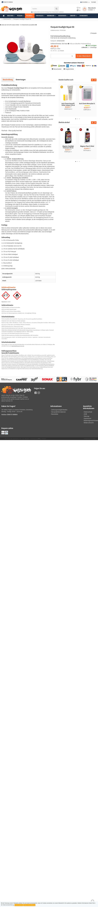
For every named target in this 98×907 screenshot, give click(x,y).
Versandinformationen (57, 411)
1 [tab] (76, 119)
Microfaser (62, 16)
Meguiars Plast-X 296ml (87, 146)
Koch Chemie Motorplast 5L (87, 103)
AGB (85, 414)
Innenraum (51, 16)
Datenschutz (87, 412)
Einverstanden (18, 905)
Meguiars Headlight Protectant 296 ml (68, 147)
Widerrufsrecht (88, 421)
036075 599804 (12, 414)
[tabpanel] (68, 99)
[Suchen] (42, 9)
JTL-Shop (92, 437)
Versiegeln (40, 16)
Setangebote (84, 16)
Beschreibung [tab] (8, 79)
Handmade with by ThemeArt (38, 437)
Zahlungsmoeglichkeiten (58, 409)
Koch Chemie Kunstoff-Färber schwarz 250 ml (68, 104)
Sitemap (86, 415)
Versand (62, 50)
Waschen (11, 16)
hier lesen (65, 43)
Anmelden (85, 2)
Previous (92, 80)
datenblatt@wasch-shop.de (18, 346)
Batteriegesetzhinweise (90, 419)
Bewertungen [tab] (21, 79)
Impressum (87, 417)
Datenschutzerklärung (29, 905)
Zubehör (73, 16)
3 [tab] (79, 119)
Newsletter (54, 413)
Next (95, 80)
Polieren (29, 16)
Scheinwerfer (61, 41)
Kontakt (93, 2)
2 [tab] (78, 119)
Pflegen (20, 16)
